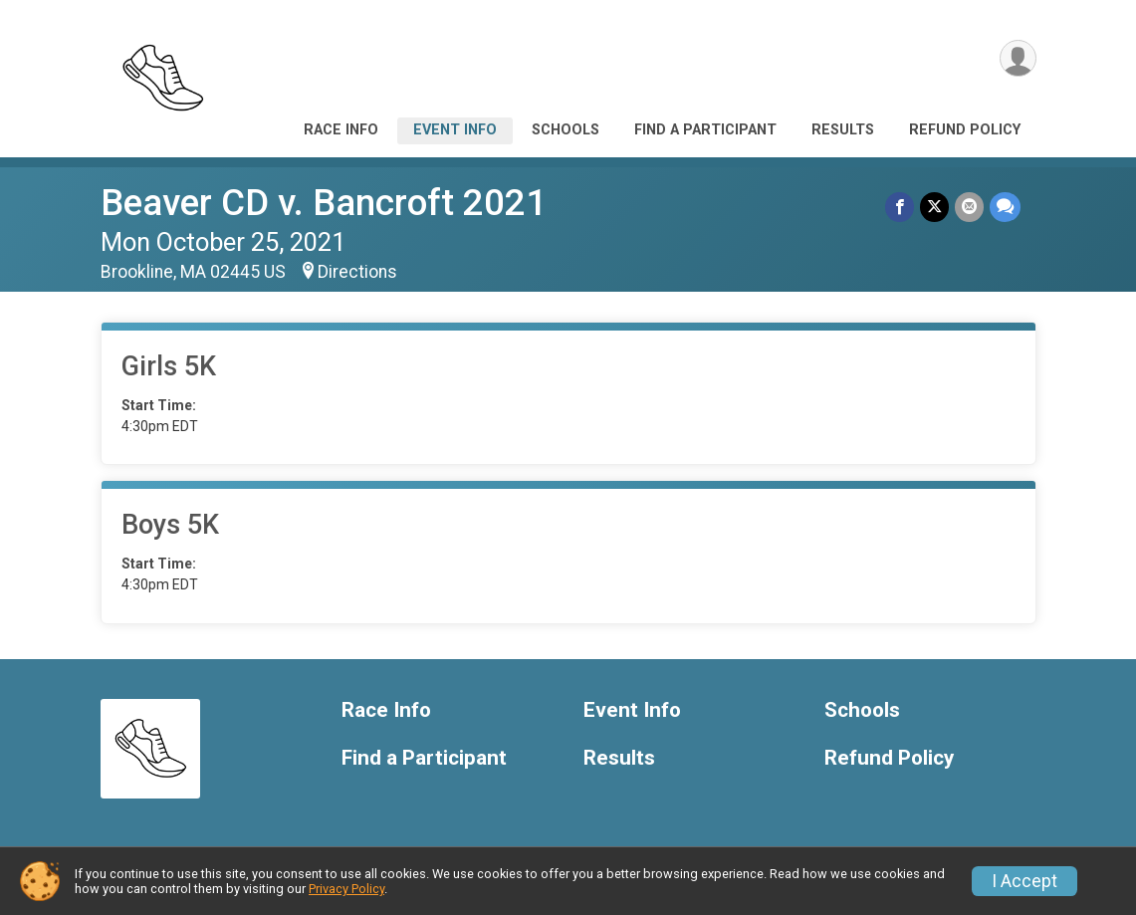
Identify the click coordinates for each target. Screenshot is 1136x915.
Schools (565, 129)
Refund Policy (965, 129)
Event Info (455, 129)
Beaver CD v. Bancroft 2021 (324, 202)
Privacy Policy (346, 888)
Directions (357, 272)
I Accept (1024, 881)
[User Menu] (1018, 58)
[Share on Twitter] (934, 206)
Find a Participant (705, 129)
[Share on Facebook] (899, 206)
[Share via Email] (969, 206)
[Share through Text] (1005, 206)
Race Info (341, 129)
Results (842, 129)
